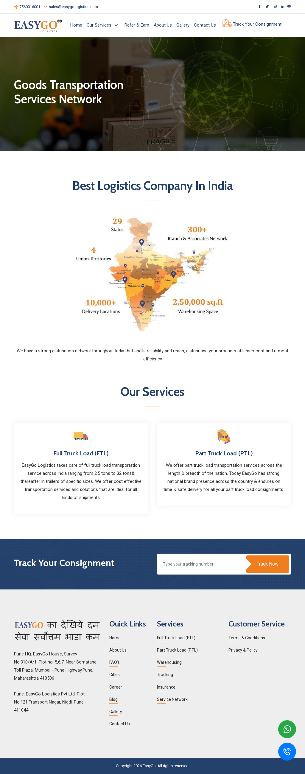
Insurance (166, 687)
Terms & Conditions (246, 637)
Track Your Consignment (251, 25)
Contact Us (205, 25)
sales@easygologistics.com (70, 6)
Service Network (172, 699)
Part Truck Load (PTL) (177, 650)
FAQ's (114, 662)
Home (76, 25)
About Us (163, 25)
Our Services (100, 25)
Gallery (182, 25)
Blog (113, 699)
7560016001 (27, 6)
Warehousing (169, 662)
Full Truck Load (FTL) (176, 637)
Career (115, 687)
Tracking (165, 674)
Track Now (267, 564)
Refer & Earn (137, 25)
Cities (114, 674)
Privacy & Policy (243, 650)
